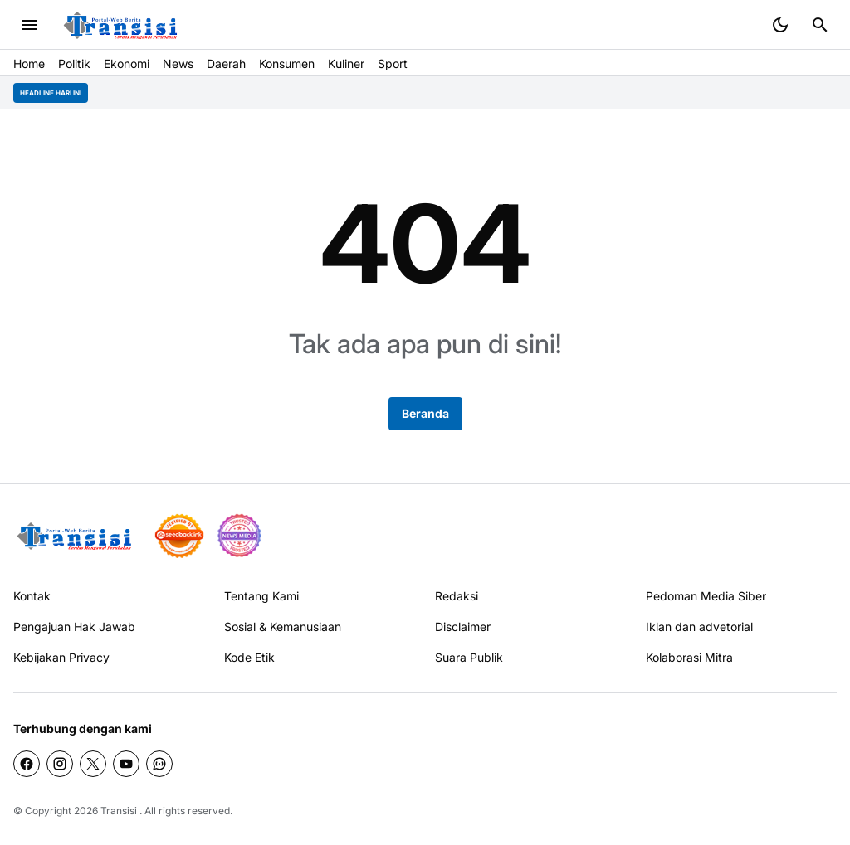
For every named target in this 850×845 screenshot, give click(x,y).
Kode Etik (249, 657)
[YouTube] (126, 763)
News (178, 63)
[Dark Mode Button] (780, 24)
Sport (393, 63)
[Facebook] (26, 763)
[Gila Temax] (78, 536)
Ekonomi (126, 63)
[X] (93, 763)
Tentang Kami (261, 596)
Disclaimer (463, 626)
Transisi (118, 810)
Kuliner (346, 63)
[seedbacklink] (179, 536)
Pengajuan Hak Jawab (74, 626)
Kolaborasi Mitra (689, 657)
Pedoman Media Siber (706, 596)
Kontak (32, 596)
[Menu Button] (29, 24)
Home (29, 63)
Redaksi (456, 596)
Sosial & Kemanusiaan (282, 626)
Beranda (425, 413)
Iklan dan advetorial (699, 626)
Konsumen (287, 63)
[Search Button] (820, 24)
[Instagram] (59, 763)
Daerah (226, 63)
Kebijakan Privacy (61, 657)
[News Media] (239, 536)
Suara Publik (469, 657)
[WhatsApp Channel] (159, 763)
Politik (74, 63)
